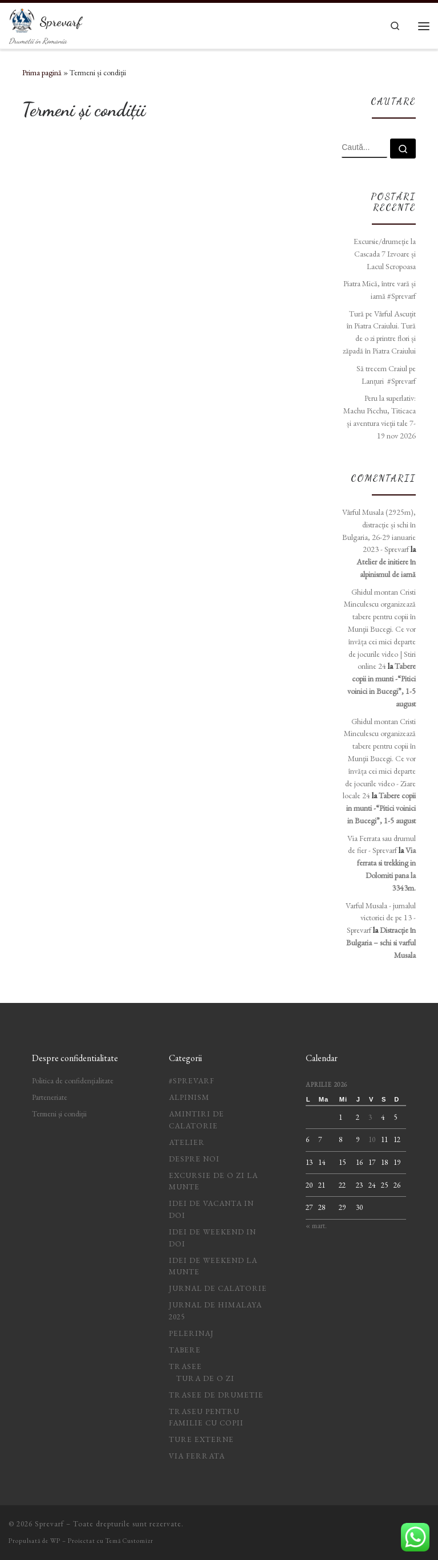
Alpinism (189, 1097)
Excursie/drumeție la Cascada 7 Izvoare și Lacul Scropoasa (385, 253)
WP (55, 1541)
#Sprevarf (191, 1081)
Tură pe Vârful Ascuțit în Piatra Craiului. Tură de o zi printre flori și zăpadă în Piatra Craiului (379, 332)
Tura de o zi (205, 1378)
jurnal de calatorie (218, 1288)
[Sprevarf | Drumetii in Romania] (22, 18)
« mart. (316, 1225)
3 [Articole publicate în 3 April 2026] (370, 1117)
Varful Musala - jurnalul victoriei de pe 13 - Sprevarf (381, 918)
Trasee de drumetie (216, 1395)
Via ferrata (197, 1456)
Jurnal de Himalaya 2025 (215, 1311)
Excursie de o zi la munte (213, 1181)
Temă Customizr (129, 1541)
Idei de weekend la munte (213, 1266)
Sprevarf (49, 1524)
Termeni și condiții (59, 1114)
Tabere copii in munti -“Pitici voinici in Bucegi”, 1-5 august (381, 808)
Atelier (187, 1142)
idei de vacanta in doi (211, 1209)
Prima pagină (42, 72)
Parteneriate (49, 1097)
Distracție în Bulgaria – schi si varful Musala (381, 942)
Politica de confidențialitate (72, 1081)
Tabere (185, 1350)
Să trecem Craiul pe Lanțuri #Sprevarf (386, 374)
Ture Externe (201, 1439)
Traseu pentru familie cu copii (206, 1417)
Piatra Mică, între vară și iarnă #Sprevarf (379, 289)
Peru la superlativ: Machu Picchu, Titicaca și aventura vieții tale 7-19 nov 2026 (379, 416)
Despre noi (194, 1159)
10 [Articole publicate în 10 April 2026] (371, 1139)
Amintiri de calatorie (196, 1120)
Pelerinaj (191, 1333)
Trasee (185, 1366)
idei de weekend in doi (212, 1238)
